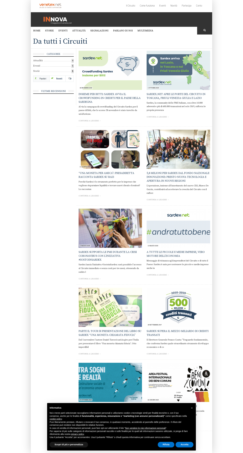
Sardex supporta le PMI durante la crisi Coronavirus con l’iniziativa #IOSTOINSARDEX (108, 256)
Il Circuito (130, 6)
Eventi (162, 6)
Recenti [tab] (59, 78)
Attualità (79, 30)
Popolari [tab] (43, 78)
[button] (191, 407)
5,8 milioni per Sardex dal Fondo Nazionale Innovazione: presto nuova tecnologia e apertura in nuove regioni (178, 177)
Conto (199, 6)
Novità (173, 6)
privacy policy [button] (77, 434)
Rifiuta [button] (166, 444)
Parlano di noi (123, 30)
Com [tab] (69, 78)
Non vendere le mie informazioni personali (145, 428)
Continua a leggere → (90, 121)
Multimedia (145, 30)
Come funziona (147, 6)
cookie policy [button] (56, 419)
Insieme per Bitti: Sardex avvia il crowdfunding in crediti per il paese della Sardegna (110, 98)
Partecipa (186, 6)
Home (36, 30)
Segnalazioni (99, 30)
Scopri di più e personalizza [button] (69, 444)
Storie (49, 30)
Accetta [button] (184, 444)
